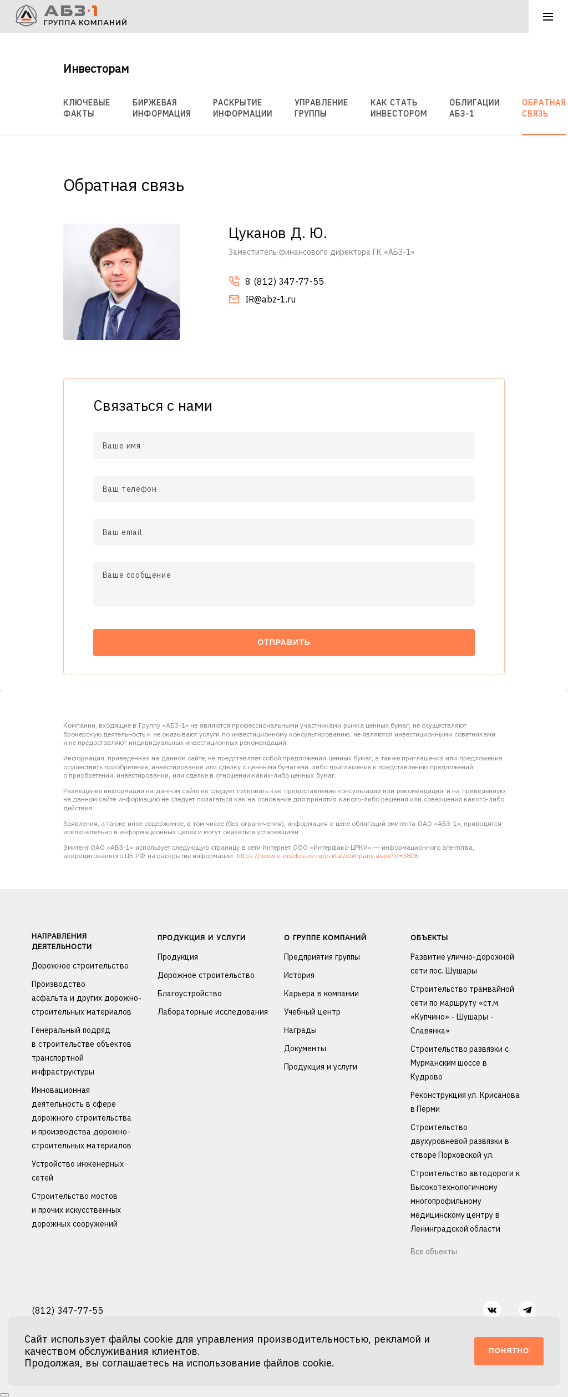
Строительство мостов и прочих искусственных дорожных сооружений (76, 1210)
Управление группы (321, 108)
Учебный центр (312, 1012)
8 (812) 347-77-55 (276, 282)
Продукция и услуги (201, 937)
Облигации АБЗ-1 (474, 108)
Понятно (509, 1350)
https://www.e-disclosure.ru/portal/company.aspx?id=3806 (327, 855)
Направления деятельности (62, 941)
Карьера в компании (321, 993)
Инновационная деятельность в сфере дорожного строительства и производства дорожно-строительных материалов (81, 1118)
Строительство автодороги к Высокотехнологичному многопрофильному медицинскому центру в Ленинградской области (465, 1201)
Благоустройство (190, 993)
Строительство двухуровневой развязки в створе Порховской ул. (460, 1141)
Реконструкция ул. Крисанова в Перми (465, 1102)
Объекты (429, 937)
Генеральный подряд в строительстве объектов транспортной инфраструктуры (81, 1051)
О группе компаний (325, 937)
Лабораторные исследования (213, 1012)
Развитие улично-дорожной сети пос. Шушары (462, 964)
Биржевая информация (162, 108)
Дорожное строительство (80, 966)
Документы (305, 1048)
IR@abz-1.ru (262, 300)
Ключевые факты (86, 108)
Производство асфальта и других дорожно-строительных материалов (86, 998)
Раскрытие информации (242, 108)
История (299, 975)
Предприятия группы (322, 957)
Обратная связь (544, 108)
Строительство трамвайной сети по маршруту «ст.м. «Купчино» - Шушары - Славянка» (462, 1010)
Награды (300, 1030)
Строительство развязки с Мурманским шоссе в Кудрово (459, 1063)
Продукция (178, 957)
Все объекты (434, 1252)
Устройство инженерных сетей (78, 1171)
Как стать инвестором (399, 108)
